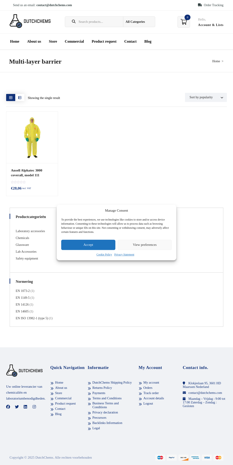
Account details (153, 398)
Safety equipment (27, 258)
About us (34, 41)
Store (53, 41)
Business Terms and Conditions (105, 405)
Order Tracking (210, 5)
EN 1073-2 (23, 290)
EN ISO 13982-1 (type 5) (32, 318)
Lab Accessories (26, 251)
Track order (151, 393)
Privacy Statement (124, 254)
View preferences (145, 245)
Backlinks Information (107, 422)
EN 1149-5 (23, 297)
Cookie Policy (104, 254)
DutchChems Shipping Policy (112, 382)
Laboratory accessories (30, 231)
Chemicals (22, 237)
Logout (148, 403)
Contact (130, 41)
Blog (147, 41)
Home (14, 41)
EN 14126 (22, 304)
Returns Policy (102, 387)
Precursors (99, 417)
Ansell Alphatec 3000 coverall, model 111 (26, 172)
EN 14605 (22, 311)
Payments (98, 393)
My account (151, 382)
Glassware (22, 244)
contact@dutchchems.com (54, 5)
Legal (96, 428)
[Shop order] (206, 97)
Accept (88, 245)
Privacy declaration (105, 412)
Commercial (74, 41)
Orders (147, 387)
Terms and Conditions (107, 398)
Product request (104, 41)
